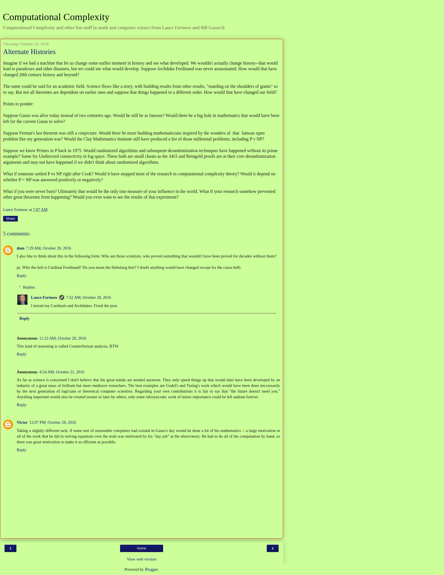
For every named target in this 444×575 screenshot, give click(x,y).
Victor (22, 422)
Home (141, 548)
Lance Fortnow (44, 297)
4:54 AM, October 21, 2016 (61, 372)
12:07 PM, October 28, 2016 (52, 422)
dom (20, 248)
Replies (29, 287)
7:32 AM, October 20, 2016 (88, 297)
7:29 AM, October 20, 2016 (48, 248)
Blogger (151, 569)
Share (10, 219)
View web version (141, 559)
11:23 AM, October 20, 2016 (62, 338)
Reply (21, 275)
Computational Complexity (56, 16)
